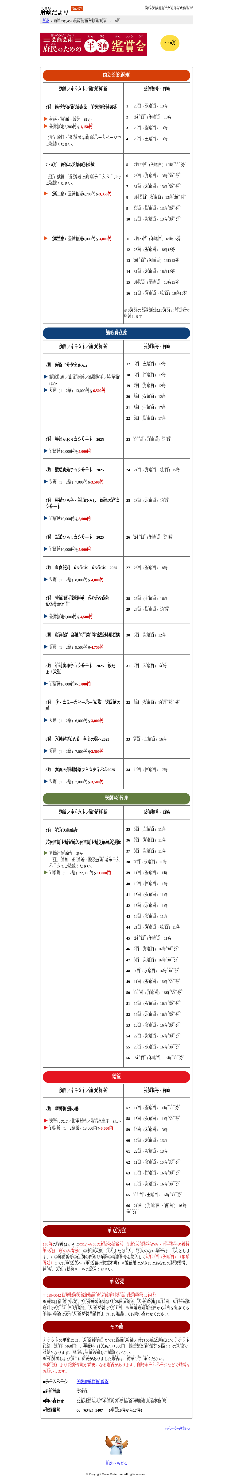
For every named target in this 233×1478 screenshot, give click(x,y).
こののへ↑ (176, 1429)
